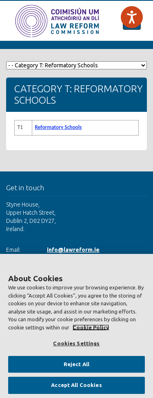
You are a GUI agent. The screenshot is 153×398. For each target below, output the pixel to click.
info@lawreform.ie (73, 250)
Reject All (76, 364)
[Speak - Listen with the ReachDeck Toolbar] (132, 17)
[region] (76, 326)
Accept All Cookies (76, 385)
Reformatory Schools (58, 127)
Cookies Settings (76, 343)
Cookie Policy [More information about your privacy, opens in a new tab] (91, 327)
